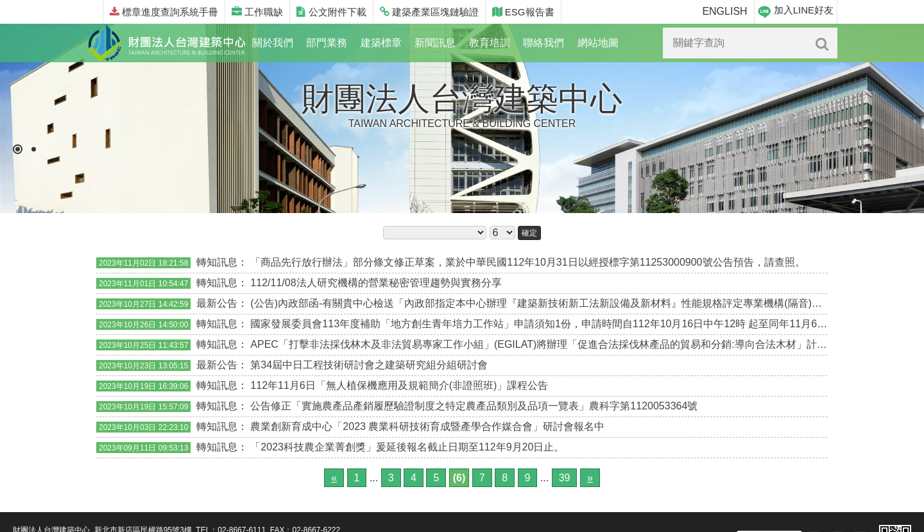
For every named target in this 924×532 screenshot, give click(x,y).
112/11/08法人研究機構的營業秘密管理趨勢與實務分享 (375, 282)
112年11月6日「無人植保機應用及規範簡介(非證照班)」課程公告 (399, 385)
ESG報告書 (523, 11)
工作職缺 (257, 11)
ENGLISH (724, 11)
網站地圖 (598, 42)
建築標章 (381, 42)
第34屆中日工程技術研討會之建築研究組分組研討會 (369, 364)
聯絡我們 (543, 42)
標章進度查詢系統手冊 (164, 11)
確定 (529, 232)
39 (564, 477)
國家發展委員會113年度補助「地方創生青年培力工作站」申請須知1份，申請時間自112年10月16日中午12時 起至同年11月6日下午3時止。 (567, 323)
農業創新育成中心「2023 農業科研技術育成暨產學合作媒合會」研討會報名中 (427, 426)
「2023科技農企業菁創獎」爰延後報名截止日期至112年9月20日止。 (407, 447)
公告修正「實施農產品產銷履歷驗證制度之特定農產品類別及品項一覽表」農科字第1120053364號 (473, 405)
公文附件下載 (331, 11)
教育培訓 (489, 42)
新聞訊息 (435, 42)
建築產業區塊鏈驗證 (429, 11)
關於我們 (272, 42)
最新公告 (216, 303)
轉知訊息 (216, 262)
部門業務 (326, 42)
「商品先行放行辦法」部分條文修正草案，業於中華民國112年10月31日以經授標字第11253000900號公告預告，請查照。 (527, 262)
